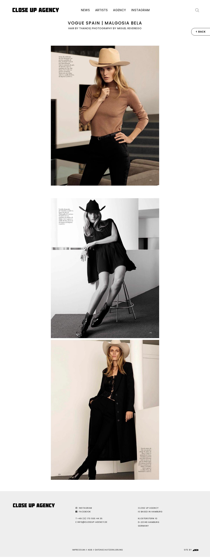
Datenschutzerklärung (109, 550)
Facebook (83, 511)
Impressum (78, 550)
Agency (119, 10)
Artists (101, 10)
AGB (90, 550)
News (85, 10)
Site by (191, 550)
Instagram (140, 10)
